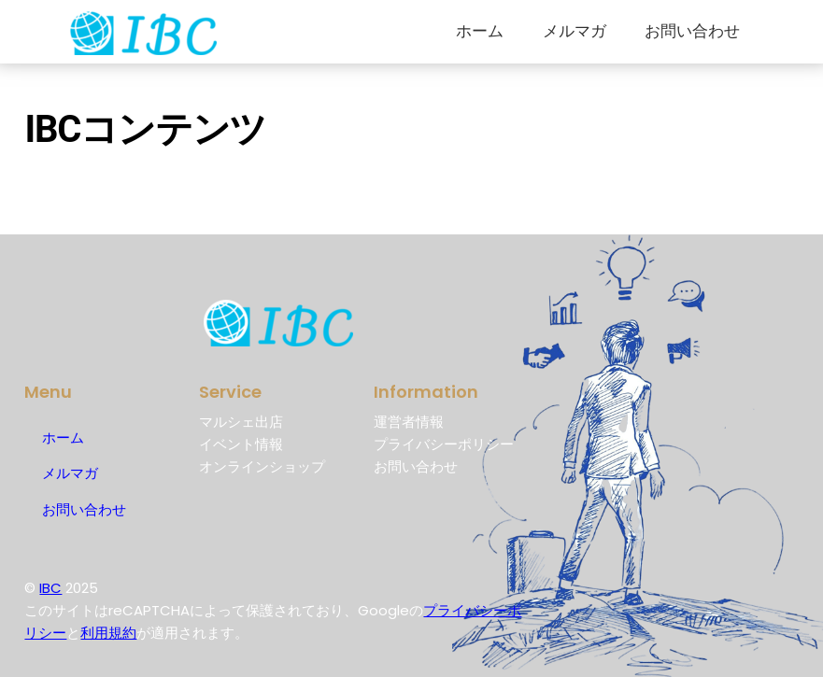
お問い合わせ (692, 31)
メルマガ (574, 31)
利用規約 (108, 632)
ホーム (480, 31)
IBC (50, 588)
